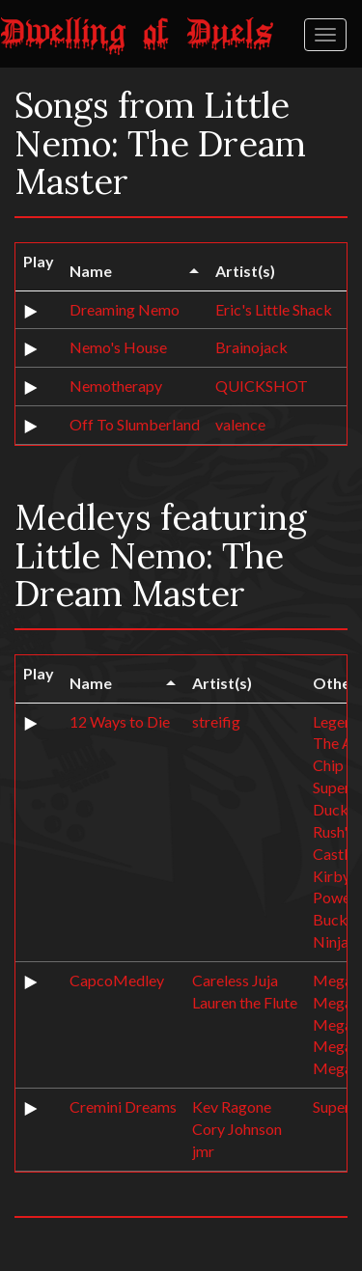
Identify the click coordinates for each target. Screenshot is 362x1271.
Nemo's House (118, 347)
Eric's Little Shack (273, 309)
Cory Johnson (237, 1128)
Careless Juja (235, 980)
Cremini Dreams (123, 1106)
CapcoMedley (117, 980)
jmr (203, 1151)
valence (240, 424)
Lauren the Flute (244, 1002)
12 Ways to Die (120, 721)
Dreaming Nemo (125, 309)
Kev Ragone (231, 1106)
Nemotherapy (116, 385)
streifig (216, 721)
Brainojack (251, 347)
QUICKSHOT (261, 385)
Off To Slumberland (135, 424)
